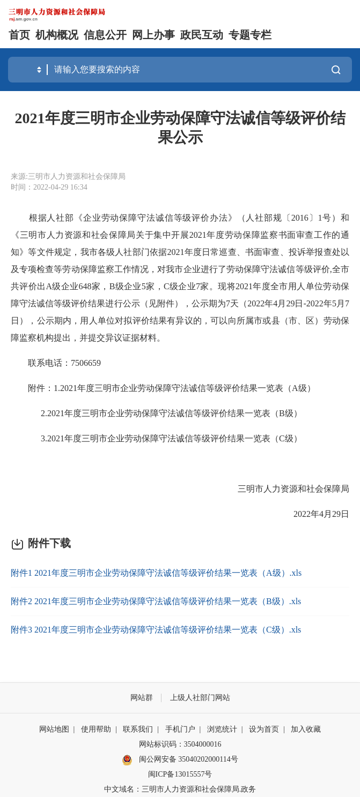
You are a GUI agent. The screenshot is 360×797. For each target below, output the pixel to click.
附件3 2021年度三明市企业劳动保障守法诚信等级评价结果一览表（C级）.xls (156, 629)
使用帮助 (96, 729)
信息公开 (105, 35)
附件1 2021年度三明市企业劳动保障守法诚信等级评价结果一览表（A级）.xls (156, 572)
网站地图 (54, 729)
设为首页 (264, 729)
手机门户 (180, 729)
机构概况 (56, 35)
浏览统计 (222, 729)
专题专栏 (250, 35)
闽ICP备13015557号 (180, 774)
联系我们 (138, 729)
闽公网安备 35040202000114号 (180, 760)
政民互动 (201, 35)
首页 (19, 35)
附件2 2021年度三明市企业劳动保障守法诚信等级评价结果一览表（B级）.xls (156, 601)
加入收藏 (306, 729)
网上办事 (153, 35)
